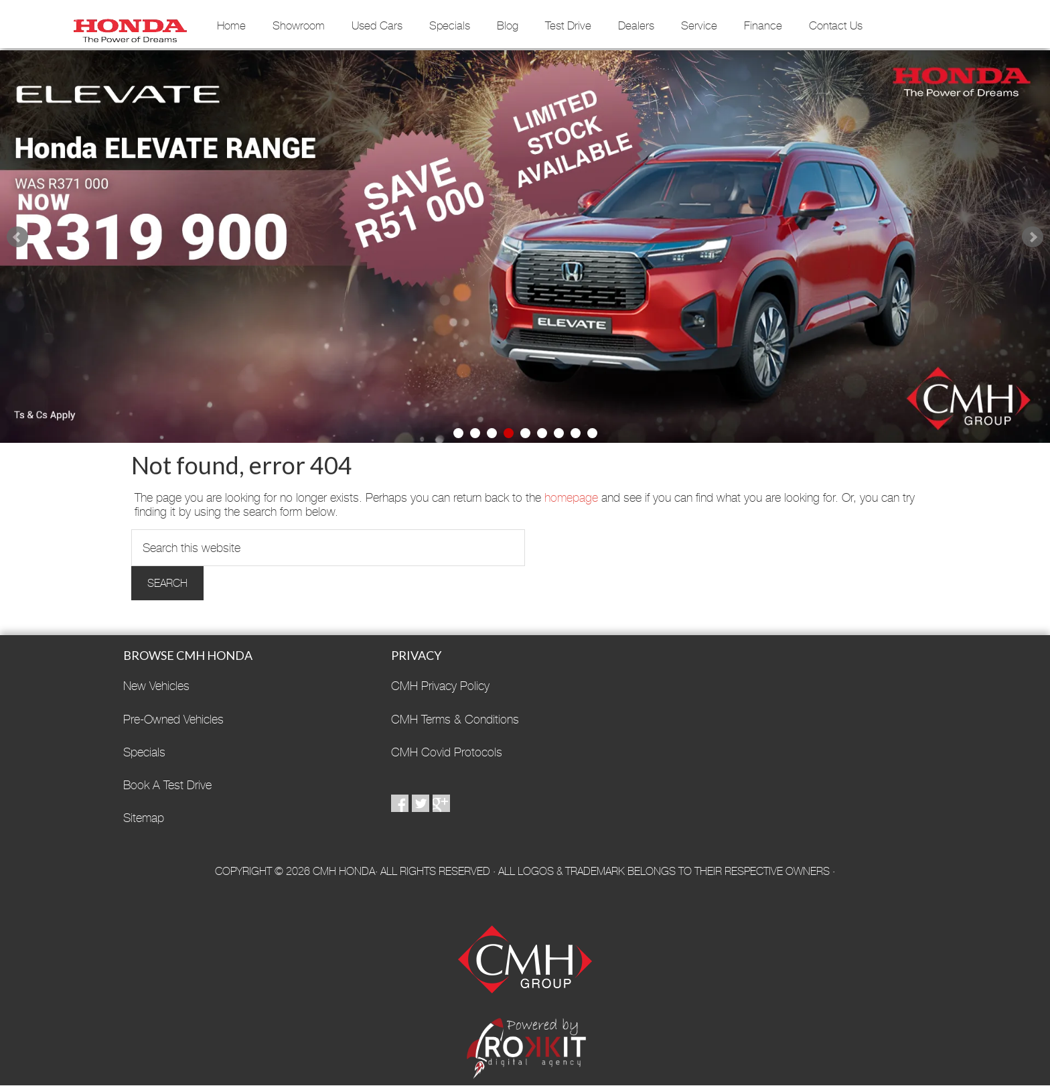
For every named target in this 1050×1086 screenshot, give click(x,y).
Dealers (636, 25)
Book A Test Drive (167, 785)
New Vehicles (156, 686)
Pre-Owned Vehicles (173, 719)
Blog (507, 25)
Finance (763, 25)
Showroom (299, 25)
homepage (571, 497)
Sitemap (143, 818)
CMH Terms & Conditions (455, 719)
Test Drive (568, 25)
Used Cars (377, 25)
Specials (449, 25)
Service (699, 25)
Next (1032, 237)
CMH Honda (130, 26)
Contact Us (835, 25)
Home (231, 25)
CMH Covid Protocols (446, 752)
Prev (17, 237)
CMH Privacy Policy (440, 686)
